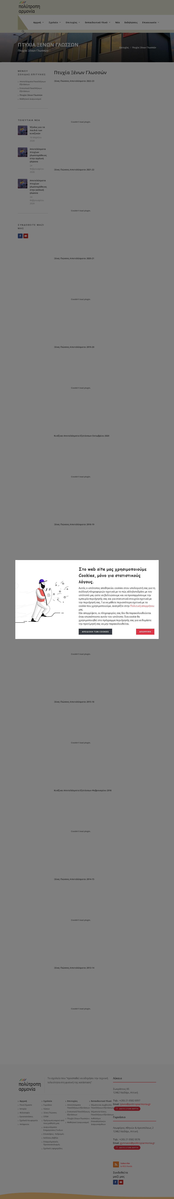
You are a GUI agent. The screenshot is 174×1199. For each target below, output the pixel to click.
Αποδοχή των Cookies (95, 631)
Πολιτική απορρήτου (142, 606)
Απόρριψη (145, 631)
